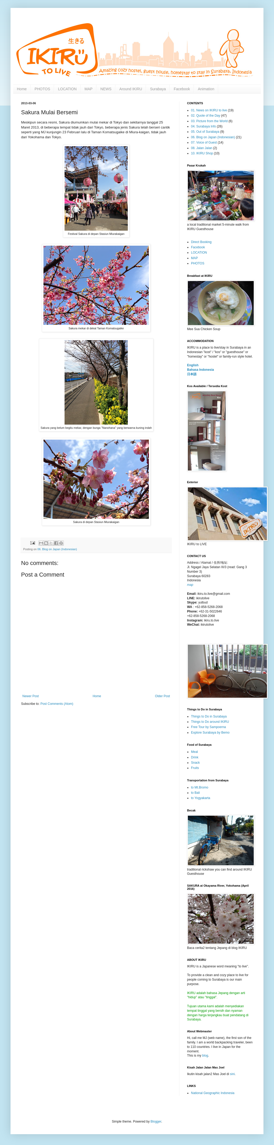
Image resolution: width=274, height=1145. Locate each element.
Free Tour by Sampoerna (208, 727)
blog (205, 1055)
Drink (194, 757)
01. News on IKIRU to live (209, 110)
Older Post (162, 696)
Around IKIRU (130, 89)
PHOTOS (42, 89)
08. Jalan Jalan (201, 148)
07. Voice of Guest (204, 142)
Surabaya (158, 89)
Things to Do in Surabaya (209, 716)
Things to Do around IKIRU (210, 722)
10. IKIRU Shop (202, 153)
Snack (195, 762)
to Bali (195, 793)
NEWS (105, 89)
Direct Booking (201, 242)
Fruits (195, 768)
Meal (194, 752)
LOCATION (67, 89)
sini (232, 1074)
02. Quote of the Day (205, 115)
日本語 (192, 374)
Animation (206, 89)
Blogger (155, 1121)
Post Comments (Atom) (56, 704)
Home (22, 89)
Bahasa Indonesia (200, 370)
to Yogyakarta (200, 798)
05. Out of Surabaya (205, 132)
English (192, 365)
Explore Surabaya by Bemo (210, 732)
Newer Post (30, 696)
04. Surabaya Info (203, 126)
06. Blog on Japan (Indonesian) (57, 549)
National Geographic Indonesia (212, 1093)
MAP (88, 89)
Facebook (182, 89)
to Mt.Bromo (199, 787)
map (190, 585)
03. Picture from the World (209, 121)
